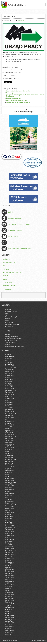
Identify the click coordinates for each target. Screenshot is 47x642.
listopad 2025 (9, 366)
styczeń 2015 (9, 613)
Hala (4, 266)
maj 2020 (8, 491)
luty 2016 (8, 589)
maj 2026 (8, 354)
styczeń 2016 (9, 590)
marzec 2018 (9, 541)
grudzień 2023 (9, 410)
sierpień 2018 (9, 531)
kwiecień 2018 (9, 539)
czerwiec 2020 (9, 490)
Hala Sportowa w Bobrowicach (19, 248)
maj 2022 (8, 446)
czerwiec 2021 (9, 467)
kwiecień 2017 (9, 562)
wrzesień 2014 (9, 621)
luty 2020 (8, 497)
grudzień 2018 (9, 524)
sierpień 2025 (9, 372)
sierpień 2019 (9, 509)
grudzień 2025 (9, 364)
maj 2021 (8, 469)
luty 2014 (8, 634)
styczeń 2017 (9, 568)
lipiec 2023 (8, 419)
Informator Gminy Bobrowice (19, 224)
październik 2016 (10, 573)
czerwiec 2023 (9, 421)
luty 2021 (8, 474)
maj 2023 (8, 423)
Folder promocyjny (15, 230)
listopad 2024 (9, 389)
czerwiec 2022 (9, 444)
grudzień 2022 (9, 432)
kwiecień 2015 (9, 608)
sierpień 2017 (9, 554)
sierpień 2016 (9, 577)
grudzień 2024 (9, 387)
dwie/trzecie (42, 640)
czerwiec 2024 (9, 398)
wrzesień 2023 (9, 415)
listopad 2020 (9, 480)
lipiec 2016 (8, 579)
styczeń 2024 (9, 408)
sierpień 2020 (9, 486)
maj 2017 (8, 560)
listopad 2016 (9, 571)
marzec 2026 (9, 358)
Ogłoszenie (21, 20)
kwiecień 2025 (9, 379)
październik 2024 (10, 391)
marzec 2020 (9, 495)
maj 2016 (8, 583)
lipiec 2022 (8, 442)
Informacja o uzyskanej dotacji (16, 100)
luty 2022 (8, 451)
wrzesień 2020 (9, 484)
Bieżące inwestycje (9, 262)
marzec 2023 (9, 427)
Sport (5, 279)
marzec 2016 (9, 587)
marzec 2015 (9, 609)
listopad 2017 (9, 549)
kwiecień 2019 (9, 516)
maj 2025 (8, 377)
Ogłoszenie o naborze (13, 98)
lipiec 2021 (8, 465)
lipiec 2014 (8, 625)
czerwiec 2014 (9, 627)
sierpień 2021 (9, 463)
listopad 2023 (9, 412)
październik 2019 (10, 505)
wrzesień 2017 (9, 552)
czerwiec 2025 (9, 375)
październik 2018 (10, 528)
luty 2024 (8, 406)
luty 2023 (8, 429)
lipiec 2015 (8, 602)
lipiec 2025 (8, 373)
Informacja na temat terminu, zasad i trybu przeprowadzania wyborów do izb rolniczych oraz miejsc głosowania (25, 95)
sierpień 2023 (9, 417)
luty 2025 (8, 383)
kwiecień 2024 (9, 402)
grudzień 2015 (9, 592)
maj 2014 (8, 629)
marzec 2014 (9, 632)
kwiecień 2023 (9, 425)
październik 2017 (10, 550)
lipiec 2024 (8, 396)
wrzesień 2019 (9, 507)
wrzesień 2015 (9, 598)
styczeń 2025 (9, 385)
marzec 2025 (9, 381)
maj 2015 (8, 606)
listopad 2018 (9, 526)
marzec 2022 (9, 450)
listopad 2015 (9, 594)
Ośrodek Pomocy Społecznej (12, 272)
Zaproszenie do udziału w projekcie (18, 102)
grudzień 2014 (9, 615)
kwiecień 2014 (9, 630)
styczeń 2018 (9, 545)
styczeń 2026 (9, 362)
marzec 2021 (9, 472)
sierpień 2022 (9, 440)
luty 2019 (8, 520)
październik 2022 (10, 436)
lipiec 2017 (8, 556)
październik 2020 (10, 482)
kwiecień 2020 (9, 493)
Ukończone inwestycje (10, 286)
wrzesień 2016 (9, 575)
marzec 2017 (9, 564)
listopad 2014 (9, 617)
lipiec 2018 (8, 533)
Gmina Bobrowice (17, 4)
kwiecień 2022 (9, 448)
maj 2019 (8, 514)
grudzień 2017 (9, 547)
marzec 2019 (9, 518)
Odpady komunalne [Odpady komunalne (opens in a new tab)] (15, 218)
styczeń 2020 (9, 499)
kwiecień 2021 (9, 471)
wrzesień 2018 (9, 530)
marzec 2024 (9, 404)
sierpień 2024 (9, 394)
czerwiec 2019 (9, 512)
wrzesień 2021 (9, 461)
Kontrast (23, 112)
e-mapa (11, 242)
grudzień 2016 (9, 570)
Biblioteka (6, 259)
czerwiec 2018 (9, 535)
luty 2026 (8, 360)
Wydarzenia (7, 289)
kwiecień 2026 (9, 356)
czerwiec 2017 (9, 558)
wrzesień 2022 (9, 438)
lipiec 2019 (8, 511)
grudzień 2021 (9, 455)
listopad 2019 (9, 503)
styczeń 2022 (9, 453)
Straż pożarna (7, 282)
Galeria (11, 212)
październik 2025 (10, 368)
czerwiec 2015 (9, 604)
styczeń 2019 (9, 522)
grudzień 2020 (9, 478)
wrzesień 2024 (9, 392)
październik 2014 (10, 619)
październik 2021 (10, 459)
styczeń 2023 (9, 431)
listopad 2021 (9, 457)
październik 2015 (10, 596)
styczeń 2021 (9, 476)
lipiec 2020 (8, 488)
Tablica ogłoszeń (14, 236)
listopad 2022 (9, 434)
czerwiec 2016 (9, 581)
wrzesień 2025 (9, 370)
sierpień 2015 (9, 600)
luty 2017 (8, 566)
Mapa (30, 112)
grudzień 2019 (9, 501)
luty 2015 (8, 611)
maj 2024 (8, 400)
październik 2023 (10, 413)
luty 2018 (8, 543)
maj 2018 (8, 537)
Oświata (5, 276)
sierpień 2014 (9, 623)
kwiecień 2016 (9, 585)
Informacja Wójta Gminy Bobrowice (18, 91)
